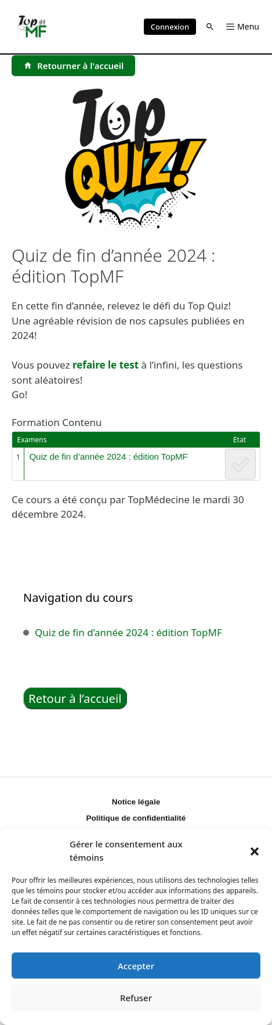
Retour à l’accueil (75, 698)
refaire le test (105, 364)
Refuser (136, 998)
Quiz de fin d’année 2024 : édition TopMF (108, 456)
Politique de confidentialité (136, 818)
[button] (254, 851)
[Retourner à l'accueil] (73, 65)
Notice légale (136, 801)
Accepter (136, 966)
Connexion (170, 26)
